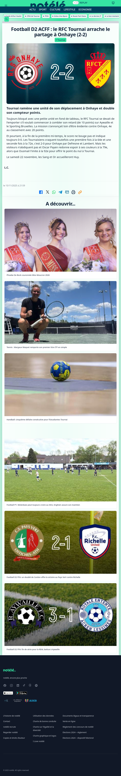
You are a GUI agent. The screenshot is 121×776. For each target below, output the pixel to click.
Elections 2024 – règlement (75, 732)
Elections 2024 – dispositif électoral (78, 738)
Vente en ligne (69, 721)
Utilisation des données (43, 715)
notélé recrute (9, 727)
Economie (85, 9)
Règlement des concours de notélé (78, 727)
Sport (43, 9)
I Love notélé (38, 741)
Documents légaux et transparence (78, 715)
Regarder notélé (10, 732)
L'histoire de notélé (11, 715)
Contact (6, 721)
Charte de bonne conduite (44, 721)
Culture (55, 9)
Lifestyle (69, 9)
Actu (32, 9)
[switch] (76, 2)
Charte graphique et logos (44, 735)
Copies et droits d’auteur (14, 738)
